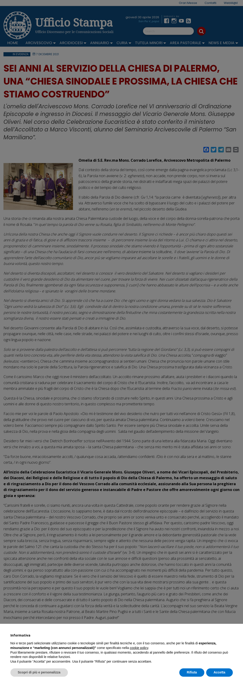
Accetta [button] (219, 672)
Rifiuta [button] (192, 672)
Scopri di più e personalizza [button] (39, 672)
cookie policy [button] (139, 648)
